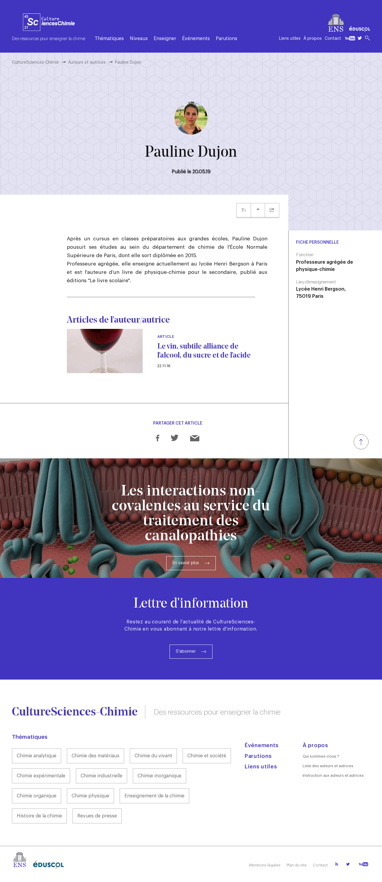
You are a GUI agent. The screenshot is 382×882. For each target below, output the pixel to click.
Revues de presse (97, 816)
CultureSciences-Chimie (35, 62)
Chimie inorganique (159, 775)
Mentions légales (265, 865)
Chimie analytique (36, 755)
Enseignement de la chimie (154, 796)
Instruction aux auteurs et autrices (333, 775)
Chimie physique (90, 796)
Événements (196, 38)
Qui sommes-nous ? (321, 756)
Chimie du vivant (153, 755)
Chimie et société (206, 755)
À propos (313, 38)
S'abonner (186, 651)
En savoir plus (185, 563)
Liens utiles (290, 38)
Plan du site (296, 865)
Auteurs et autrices (87, 62)
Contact (333, 38)
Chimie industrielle (101, 775)
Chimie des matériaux (95, 755)
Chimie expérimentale (41, 775)
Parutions (226, 38)
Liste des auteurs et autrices (328, 766)
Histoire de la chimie (39, 816)
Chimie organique (36, 796)
